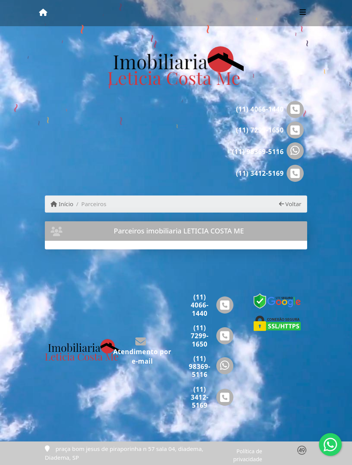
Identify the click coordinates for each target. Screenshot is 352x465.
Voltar (290, 204)
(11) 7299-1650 (260, 130)
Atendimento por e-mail (142, 351)
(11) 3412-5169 (260, 173)
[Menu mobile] (43, 12)
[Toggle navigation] (303, 13)
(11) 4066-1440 (260, 109)
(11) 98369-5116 (258, 152)
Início (62, 204)
